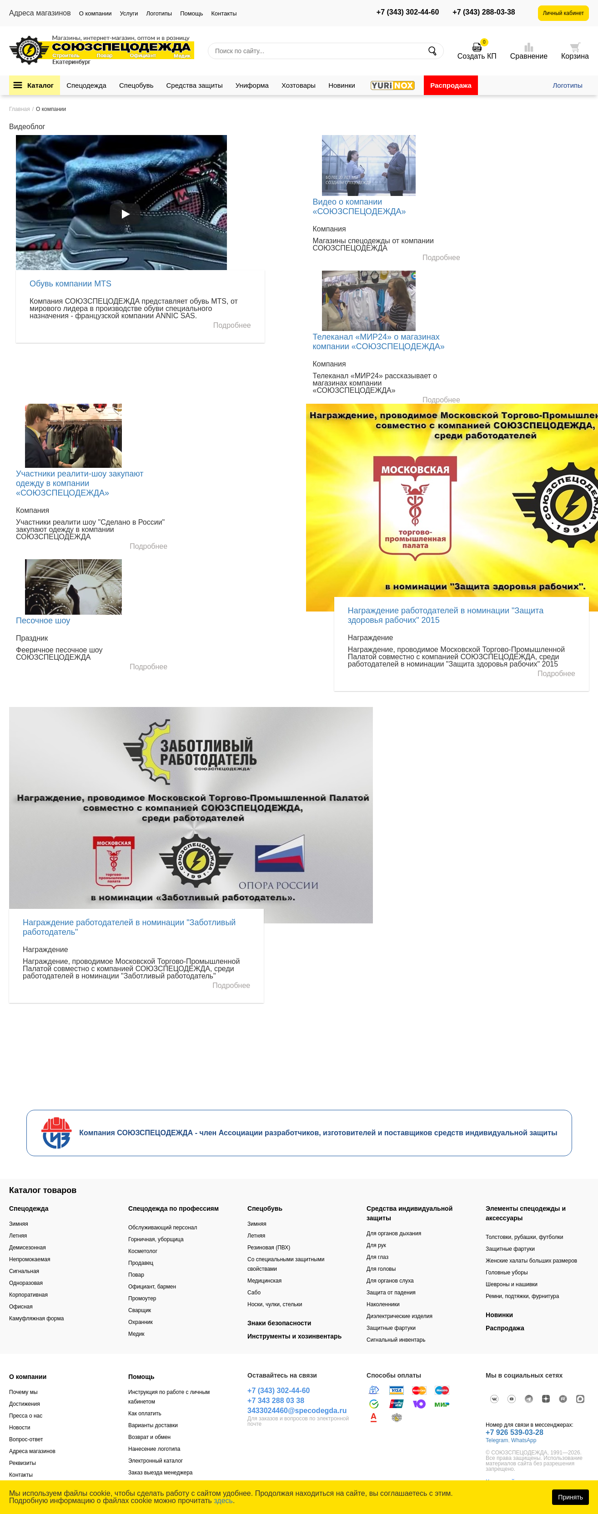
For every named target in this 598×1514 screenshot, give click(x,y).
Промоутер (142, 1298)
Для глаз (377, 1257)
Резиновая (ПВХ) (268, 1247)
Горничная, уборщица (156, 1239)
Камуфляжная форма (36, 1318)
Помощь (191, 13)
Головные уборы (507, 1272)
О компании (95, 13)
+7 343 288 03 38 (275, 1400)
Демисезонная (27, 1247)
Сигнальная (24, 1271)
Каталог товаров (42, 1190)
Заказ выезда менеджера (160, 1472)
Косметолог (142, 1251)
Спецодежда (86, 85)
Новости (19, 1427)
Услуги (129, 13)
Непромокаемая (29, 1259)
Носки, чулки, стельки (274, 1304)
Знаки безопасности (279, 1323)
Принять (570, 1497)
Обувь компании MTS (70, 283)
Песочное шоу (43, 620)
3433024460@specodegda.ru (297, 1410)
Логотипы (159, 13)
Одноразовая (26, 1283)
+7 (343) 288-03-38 (483, 12)
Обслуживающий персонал (162, 1227)
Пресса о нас (25, 1416)
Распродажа (451, 85)
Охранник (140, 1322)
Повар (136, 1275)
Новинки (341, 85)
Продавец (140, 1263)
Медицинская (264, 1281)
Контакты (223, 13)
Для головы (381, 1269)
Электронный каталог (155, 1461)
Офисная (21, 1306)
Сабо (254, 1292)
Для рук (376, 1245)
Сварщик (139, 1310)
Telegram (497, 1440)
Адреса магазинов (32, 1451)
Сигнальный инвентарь (396, 1340)
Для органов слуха (390, 1281)
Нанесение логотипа (154, 1449)
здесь (223, 1500)
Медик (136, 1334)
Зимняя (18, 1224)
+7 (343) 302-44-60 (408, 12)
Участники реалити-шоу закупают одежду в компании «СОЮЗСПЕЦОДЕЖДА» (80, 483)
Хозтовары (298, 85)
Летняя (18, 1236)
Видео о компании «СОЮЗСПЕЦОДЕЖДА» (359, 206)
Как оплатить (144, 1413)
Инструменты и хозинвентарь (294, 1336)
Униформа (252, 85)
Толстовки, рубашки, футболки (524, 1237)
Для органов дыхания (394, 1233)
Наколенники (383, 1304)
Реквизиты (22, 1463)
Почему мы (23, 1392)
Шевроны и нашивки (512, 1284)
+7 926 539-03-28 (514, 1432)
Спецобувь (136, 85)
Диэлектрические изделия (399, 1316)
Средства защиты (194, 85)
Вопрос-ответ (26, 1439)
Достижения (24, 1404)
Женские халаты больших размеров (531, 1261)
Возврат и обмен (149, 1437)
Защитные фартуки (391, 1328)
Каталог (40, 85)
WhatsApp (523, 1440)
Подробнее (232, 325)
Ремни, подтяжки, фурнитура (522, 1296)
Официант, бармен (152, 1286)
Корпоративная (28, 1295)
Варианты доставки (153, 1425)
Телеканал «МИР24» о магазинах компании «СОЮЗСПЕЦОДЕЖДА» (379, 341)
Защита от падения (391, 1292)
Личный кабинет (563, 13)
